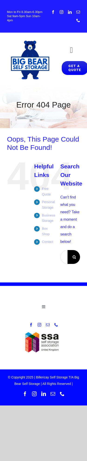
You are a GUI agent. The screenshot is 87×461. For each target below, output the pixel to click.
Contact (47, 242)
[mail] (78, 12)
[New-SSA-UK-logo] (43, 333)
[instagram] (61, 12)
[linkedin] (70, 12)
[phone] (78, 20)
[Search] (74, 257)
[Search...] (64, 257)
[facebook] (53, 12)
